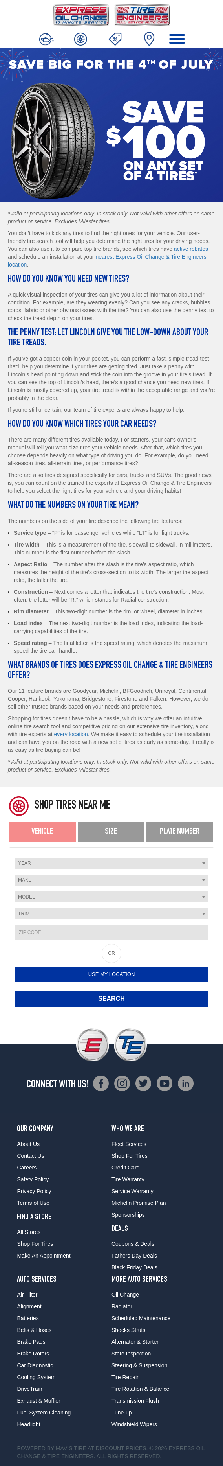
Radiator (122, 1306)
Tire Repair (125, 1377)
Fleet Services (129, 1144)
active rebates (191, 249)
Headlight (28, 1424)
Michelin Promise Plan (139, 1203)
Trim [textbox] (23, 914)
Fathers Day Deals (134, 1255)
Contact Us (30, 1156)
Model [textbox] (26, 897)
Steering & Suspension (139, 1365)
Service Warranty (133, 1191)
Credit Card (126, 1167)
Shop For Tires (35, 1244)
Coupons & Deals (133, 1244)
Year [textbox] (24, 863)
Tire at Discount (99, 1448)
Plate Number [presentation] (179, 831)
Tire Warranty (128, 1179)
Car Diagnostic (35, 1365)
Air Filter (27, 1294)
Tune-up (122, 1412)
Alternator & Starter (135, 1342)
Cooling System (36, 1377)
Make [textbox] (24, 880)
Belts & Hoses (34, 1330)
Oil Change (125, 1294)
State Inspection (131, 1353)
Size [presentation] (111, 831)
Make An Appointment (43, 1255)
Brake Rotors (33, 1353)
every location (71, 734)
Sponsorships (128, 1215)
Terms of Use (33, 1203)
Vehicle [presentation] (42, 831)
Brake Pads (31, 1342)
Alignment (29, 1306)
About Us (28, 1144)
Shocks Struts (128, 1330)
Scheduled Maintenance (141, 1318)
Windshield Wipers (134, 1424)
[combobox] (111, 863)
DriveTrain (29, 1389)
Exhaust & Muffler (38, 1401)
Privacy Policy (34, 1191)
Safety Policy (33, 1179)
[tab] (42, 832)
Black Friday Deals (134, 1267)
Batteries (27, 1318)
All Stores (28, 1232)
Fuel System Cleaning (44, 1412)
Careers (27, 1167)
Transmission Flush (135, 1401)
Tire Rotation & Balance (140, 1389)
